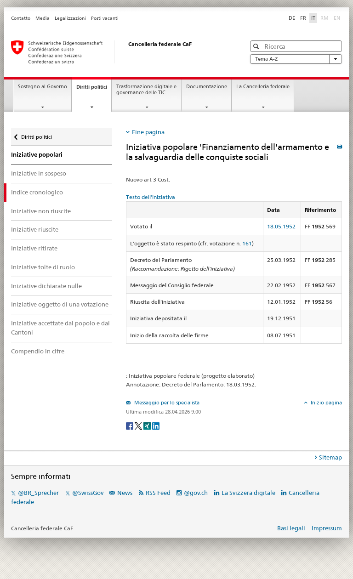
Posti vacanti (105, 18)
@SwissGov (87, 492)
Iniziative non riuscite (41, 211)
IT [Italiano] (313, 18)
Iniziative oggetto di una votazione (59, 304)
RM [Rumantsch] (324, 18)
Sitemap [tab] (330, 457)
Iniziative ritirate (34, 248)
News (124, 492)
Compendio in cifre (37, 351)
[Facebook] (130, 425)
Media (42, 18)
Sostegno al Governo (42, 87)
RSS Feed (158, 492)
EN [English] (337, 18)
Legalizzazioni (70, 18)
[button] (257, 46)
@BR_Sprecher (38, 492)
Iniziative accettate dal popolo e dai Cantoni (60, 327)
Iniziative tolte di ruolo (43, 267)
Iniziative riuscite (34, 229)
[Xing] (147, 425)
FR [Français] (303, 18)
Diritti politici (93, 89)
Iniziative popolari (37, 155)
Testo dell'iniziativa (150, 196)
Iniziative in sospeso (38, 173)
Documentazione (206, 87)
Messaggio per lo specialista (166, 402)
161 (247, 243)
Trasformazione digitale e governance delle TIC (146, 90)
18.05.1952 (281, 226)
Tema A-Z (296, 59)
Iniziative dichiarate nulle (46, 286)
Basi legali (291, 528)
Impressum (327, 528)
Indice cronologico (37, 192)
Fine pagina (148, 132)
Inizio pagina (325, 402)
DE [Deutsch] (292, 18)
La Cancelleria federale (263, 87)
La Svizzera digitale (248, 492)
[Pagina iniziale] (119, 51)
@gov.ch (196, 492)
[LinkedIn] (155, 425)
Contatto (20, 18)
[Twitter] (139, 425)
